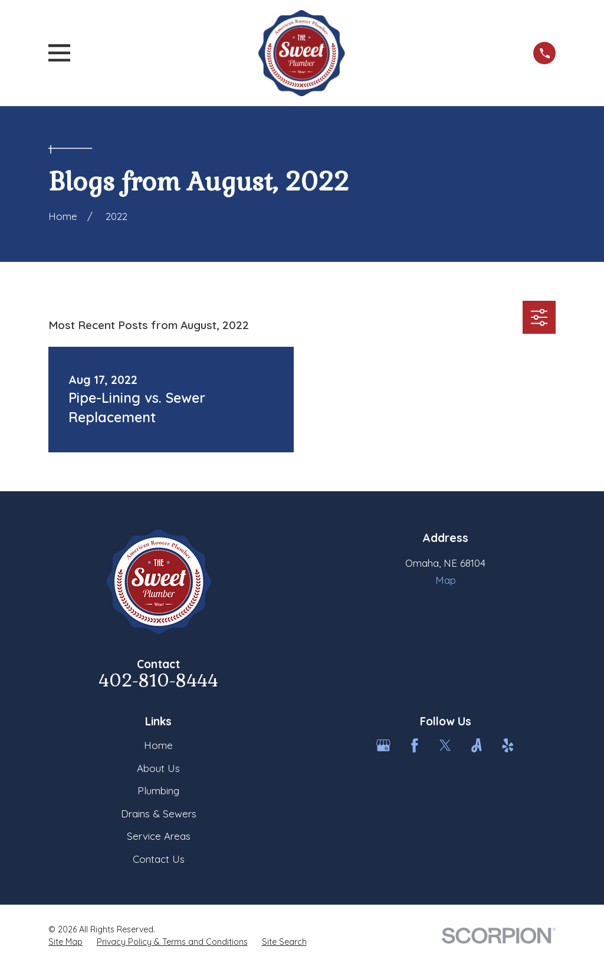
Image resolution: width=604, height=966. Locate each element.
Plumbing (158, 790)
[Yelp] (508, 745)
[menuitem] (65, 942)
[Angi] (477, 745)
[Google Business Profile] (383, 745)
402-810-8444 (158, 680)
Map (445, 580)
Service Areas (159, 836)
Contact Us (159, 859)
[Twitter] (445, 745)
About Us (158, 768)
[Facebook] (415, 745)
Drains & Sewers (158, 813)
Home (158, 745)
